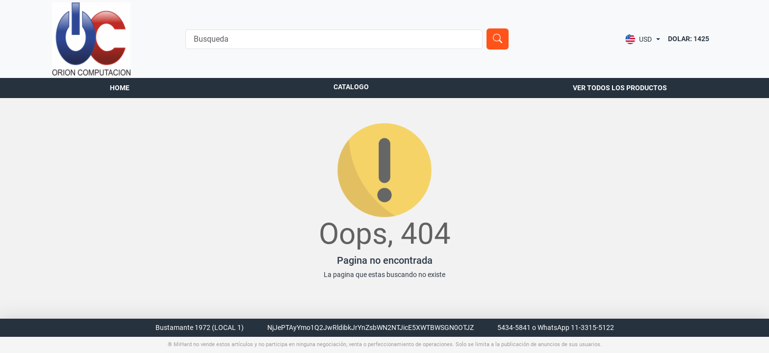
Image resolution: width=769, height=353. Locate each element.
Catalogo (351, 87)
